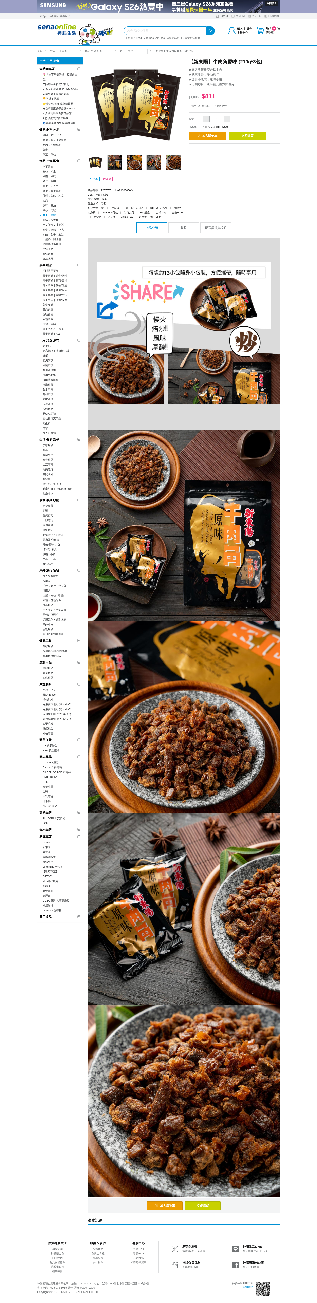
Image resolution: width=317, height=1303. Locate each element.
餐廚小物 (48, 493)
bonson (47, 842)
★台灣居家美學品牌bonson (59, 108)
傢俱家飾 (48, 525)
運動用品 (45, 662)
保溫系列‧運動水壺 (54, 619)
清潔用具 (48, 384)
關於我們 (57, 1258)
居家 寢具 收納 (49, 500)
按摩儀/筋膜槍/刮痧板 (55, 651)
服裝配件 (48, 563)
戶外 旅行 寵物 (49, 570)
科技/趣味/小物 (51, 544)
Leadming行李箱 (52, 866)
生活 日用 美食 (58, 51)
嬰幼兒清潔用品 (52, 418)
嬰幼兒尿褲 (49, 413)
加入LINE (238, 16)
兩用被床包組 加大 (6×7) (57, 704)
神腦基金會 (57, 1254)
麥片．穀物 (49, 181)
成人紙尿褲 (49, 433)
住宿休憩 (48, 314)
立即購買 (252, 135)
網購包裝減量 (138, 1263)
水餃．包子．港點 (53, 234)
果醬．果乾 (49, 176)
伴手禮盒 (48, 166)
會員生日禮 (98, 1254)
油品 (45, 200)
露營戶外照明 (50, 614)
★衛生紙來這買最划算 (56, 93)
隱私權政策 (57, 1267)
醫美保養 (45, 740)
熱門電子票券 (50, 270)
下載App (42, 16)
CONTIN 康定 (51, 762)
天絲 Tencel (49, 694)
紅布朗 (47, 886)
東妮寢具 (45, 684)
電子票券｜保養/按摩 (55, 299)
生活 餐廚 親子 (49, 439)
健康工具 (45, 640)
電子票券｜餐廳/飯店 (55, 290)
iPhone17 (129, 38)
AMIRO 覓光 (50, 806)
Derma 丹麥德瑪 (52, 767)
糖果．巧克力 (50, 186)
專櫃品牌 (45, 812)
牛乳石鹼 (48, 796)
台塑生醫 (48, 786)
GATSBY (48, 876)
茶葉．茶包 (49, 154)
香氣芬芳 (48, 515)
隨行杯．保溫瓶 (52, 483)
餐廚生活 (48, 454)
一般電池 (48, 520)
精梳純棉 (48, 699)
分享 (94, 180)
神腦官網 (57, 1249)
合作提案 (98, 1263)
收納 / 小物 (49, 554)
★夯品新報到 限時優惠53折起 (60, 89)
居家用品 (48, 445)
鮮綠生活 (48, 861)
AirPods (160, 38)
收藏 (107, 180)
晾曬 (45, 510)
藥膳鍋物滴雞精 (52, 244)
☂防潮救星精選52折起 (56, 84)
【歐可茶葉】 (50, 871)
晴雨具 (47, 590)
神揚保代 (65, 16)
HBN (45, 781)
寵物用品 (48, 459)
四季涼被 (48, 723)
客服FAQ (138, 1254)
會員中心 (244, 32)
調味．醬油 (49, 205)
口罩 (45, 428)
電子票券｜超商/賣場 (55, 280)
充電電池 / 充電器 (53, 534)
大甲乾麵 (48, 890)
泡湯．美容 (49, 324)
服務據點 (53, 16)
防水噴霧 (48, 389)
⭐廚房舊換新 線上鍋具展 (58, 103)
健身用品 (48, 672)
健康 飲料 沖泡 (49, 129)
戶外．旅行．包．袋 (54, 585)
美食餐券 (48, 304)
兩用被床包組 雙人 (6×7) (57, 709)
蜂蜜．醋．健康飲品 (54, 140)
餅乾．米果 (49, 171)
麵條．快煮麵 (50, 219)
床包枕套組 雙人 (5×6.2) (57, 718)
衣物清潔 (48, 399)
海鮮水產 (48, 253)
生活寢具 (48, 464)
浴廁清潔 (48, 365)
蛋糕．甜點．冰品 (53, 195)
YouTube (255, 16)
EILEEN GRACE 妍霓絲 (57, 772)
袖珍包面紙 (49, 374)
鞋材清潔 (48, 394)
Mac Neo (148, 38)
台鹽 (45, 791)
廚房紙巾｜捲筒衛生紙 (56, 350)
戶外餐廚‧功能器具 (54, 609)
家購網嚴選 (49, 857)
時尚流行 (48, 469)
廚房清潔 (48, 360)
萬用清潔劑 (49, 370)
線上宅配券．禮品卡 (54, 328)
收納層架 (48, 529)
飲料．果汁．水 (52, 135)
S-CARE (222, 16)
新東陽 (47, 847)
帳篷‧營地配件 (52, 600)
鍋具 (45, 450)
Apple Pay (221, 105)
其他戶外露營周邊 (53, 634)
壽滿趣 (47, 895)
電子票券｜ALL (51, 333)
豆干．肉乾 (126, 51)
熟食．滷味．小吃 (53, 229)
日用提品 (45, 916)
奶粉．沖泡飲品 (52, 144)
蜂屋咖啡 (48, 905)
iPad (139, 38)
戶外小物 (48, 624)
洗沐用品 (48, 408)
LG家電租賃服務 (190, 38)
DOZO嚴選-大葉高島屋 (56, 900)
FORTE (47, 823)
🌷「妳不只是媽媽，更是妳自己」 (60, 77)
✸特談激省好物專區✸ (55, 118)
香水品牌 (45, 829)
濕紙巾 (47, 355)
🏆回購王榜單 (51, 98)
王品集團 (48, 309)
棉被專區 (48, 733)
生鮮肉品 (48, 249)
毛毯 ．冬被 (50, 689)
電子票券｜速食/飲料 (55, 275)
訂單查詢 (98, 1258)
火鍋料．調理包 (52, 239)
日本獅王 (48, 801)
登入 (239, 28)
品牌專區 (45, 837)
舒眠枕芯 (48, 728)
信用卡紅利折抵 (200, 105)
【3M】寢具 (50, 549)
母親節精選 (173, 38)
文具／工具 (49, 559)
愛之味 (47, 852)
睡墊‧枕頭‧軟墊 (53, 595)
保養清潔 (48, 404)
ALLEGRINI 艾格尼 (54, 818)
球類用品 (48, 668)
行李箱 (47, 580)
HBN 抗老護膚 (51, 750)
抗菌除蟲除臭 (50, 379)
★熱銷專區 (47, 69)
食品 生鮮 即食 (93, 51)
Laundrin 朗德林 (52, 910)
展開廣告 (272, 3)
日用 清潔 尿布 (49, 340)
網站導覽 (57, 1272)
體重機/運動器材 (52, 655)
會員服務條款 (57, 1263)
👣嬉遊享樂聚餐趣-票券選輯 (59, 123)
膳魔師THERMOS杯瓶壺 (57, 488)
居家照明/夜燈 (51, 539)
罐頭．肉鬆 (49, 210)
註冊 (249, 28)
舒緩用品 (48, 646)
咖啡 (45, 149)
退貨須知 (138, 1249)
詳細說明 (248, 1287)
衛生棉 (47, 423)
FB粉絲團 (271, 16)
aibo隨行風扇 (50, 881)
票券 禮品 (45, 265)
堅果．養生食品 (52, 190)
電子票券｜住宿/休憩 (55, 285)
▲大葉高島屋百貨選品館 (57, 113)
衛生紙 (47, 345)
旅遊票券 (48, 319)
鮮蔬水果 (48, 258)
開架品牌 (45, 757)
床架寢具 (48, 505)
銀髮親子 (48, 479)
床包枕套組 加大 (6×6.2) (57, 714)
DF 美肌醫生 (50, 745)
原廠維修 (138, 1258)
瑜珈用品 (48, 677)
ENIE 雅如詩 (50, 777)
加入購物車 (209, 135)
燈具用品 (48, 605)
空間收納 (48, 474)
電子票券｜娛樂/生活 (55, 295)
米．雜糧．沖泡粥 (53, 224)
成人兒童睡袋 (50, 576)
